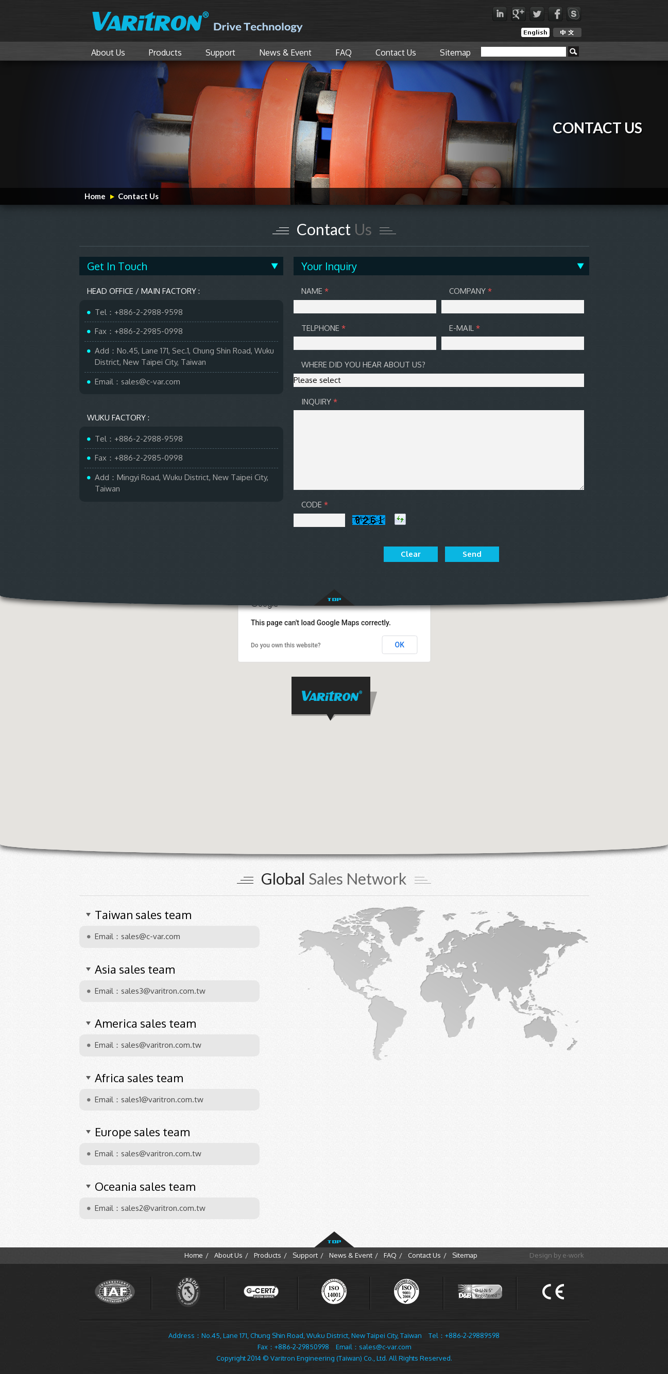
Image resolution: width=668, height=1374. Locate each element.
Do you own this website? (286, 645)
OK (400, 645)
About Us (108, 52)
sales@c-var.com (150, 381)
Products (165, 52)
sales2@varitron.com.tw (163, 1208)
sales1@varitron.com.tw (162, 1099)
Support (220, 52)
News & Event (285, 52)
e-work (573, 1255)
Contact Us (395, 52)
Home (95, 196)
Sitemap (455, 52)
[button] (334, 699)
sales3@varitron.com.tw (163, 991)
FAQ (343, 52)
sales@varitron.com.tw (161, 1045)
